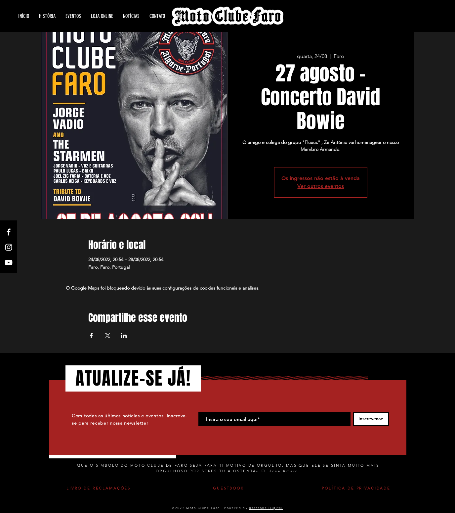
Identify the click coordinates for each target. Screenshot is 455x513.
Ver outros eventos (320, 186)
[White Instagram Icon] (8, 247)
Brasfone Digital (266, 508)
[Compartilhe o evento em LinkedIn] (124, 335)
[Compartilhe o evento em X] (107, 335)
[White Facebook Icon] (8, 232)
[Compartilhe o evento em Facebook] (91, 335)
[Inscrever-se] (371, 419)
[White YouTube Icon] (8, 262)
